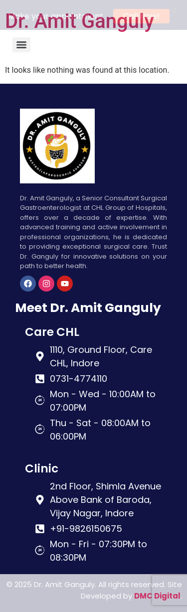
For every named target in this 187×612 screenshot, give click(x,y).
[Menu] (21, 43)
